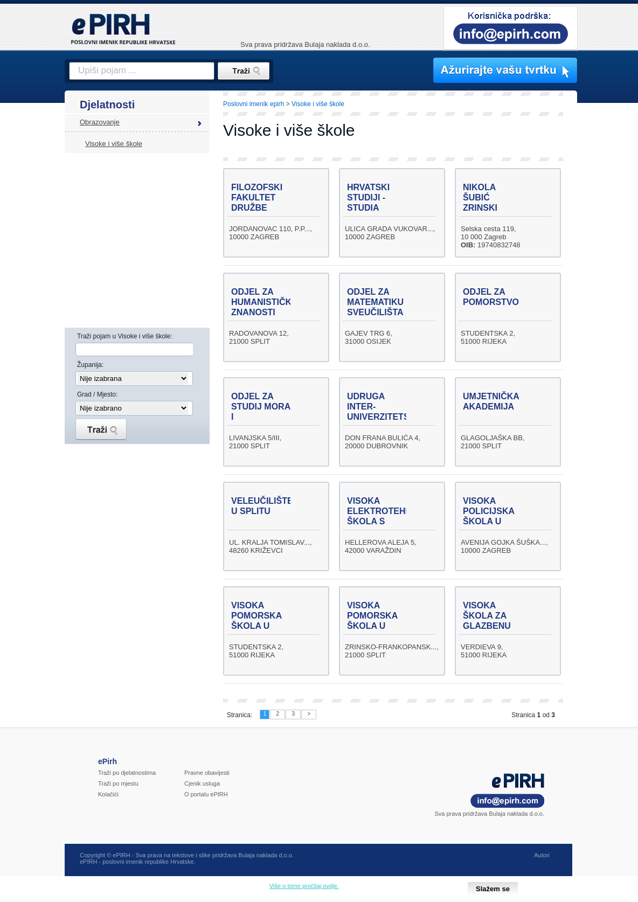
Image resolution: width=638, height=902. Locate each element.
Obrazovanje (100, 122)
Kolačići (108, 794)
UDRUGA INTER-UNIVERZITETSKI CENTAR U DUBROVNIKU (382, 417)
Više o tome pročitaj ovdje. (304, 886)
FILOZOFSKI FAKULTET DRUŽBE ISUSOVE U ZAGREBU (256, 208)
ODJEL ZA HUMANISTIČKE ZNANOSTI (264, 302)
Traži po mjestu (118, 783)
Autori (542, 855)
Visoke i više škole (113, 144)
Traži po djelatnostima (127, 772)
